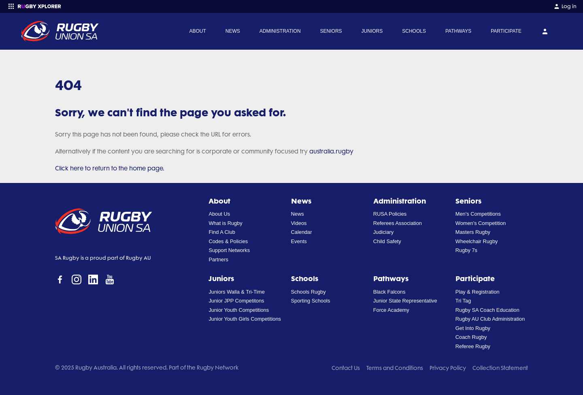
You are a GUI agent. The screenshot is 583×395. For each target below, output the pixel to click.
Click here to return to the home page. (109, 168)
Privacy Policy (448, 368)
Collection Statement (500, 368)
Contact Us (346, 368)
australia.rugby (331, 151)
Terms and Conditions (394, 368)
